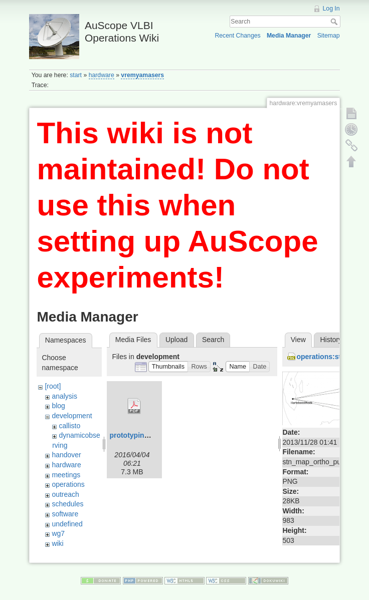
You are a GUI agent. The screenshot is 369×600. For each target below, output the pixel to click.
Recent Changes (237, 35)
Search (335, 21)
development (72, 416)
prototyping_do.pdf (141, 435)
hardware (101, 75)
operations (68, 484)
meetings (66, 475)
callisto (69, 426)
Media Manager (289, 35)
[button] (168, 367)
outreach (65, 494)
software (65, 514)
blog (58, 406)
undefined (67, 524)
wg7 (58, 533)
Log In (331, 8)
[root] (53, 386)
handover (66, 455)
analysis (64, 396)
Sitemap (328, 35)
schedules (67, 504)
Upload (176, 340)
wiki (57, 543)
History (331, 340)
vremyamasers (142, 75)
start (76, 75)
